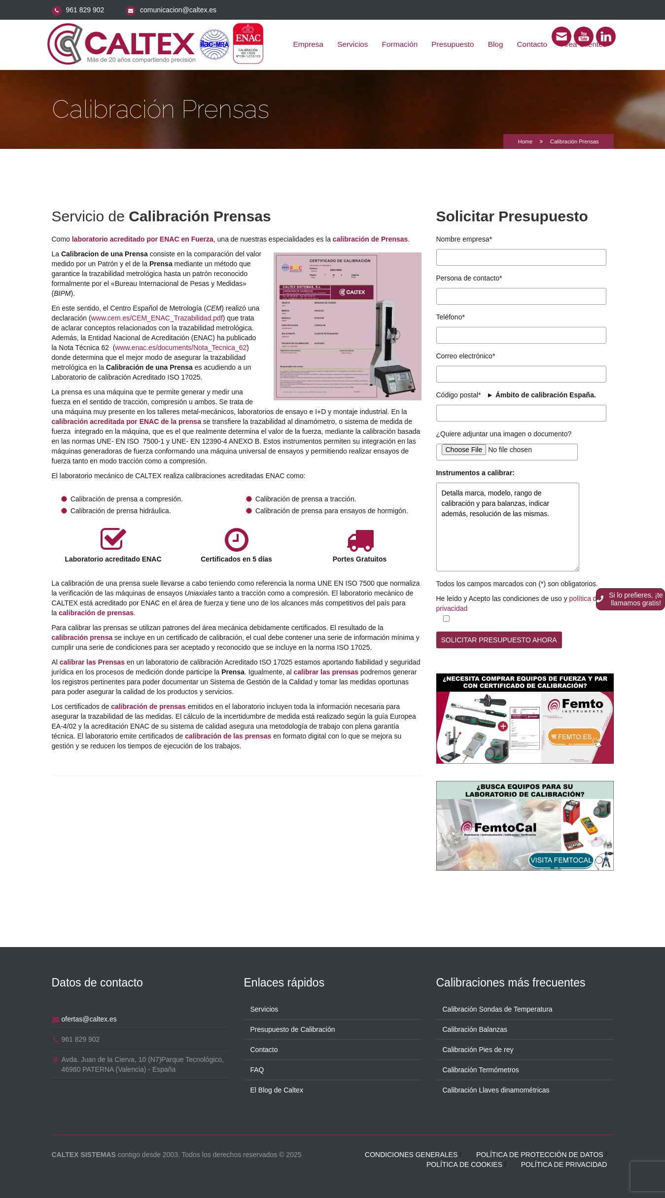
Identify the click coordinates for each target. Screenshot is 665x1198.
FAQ (257, 1069)
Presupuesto (452, 44)
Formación (400, 44)
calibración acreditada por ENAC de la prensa (126, 421)
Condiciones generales (411, 1154)
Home (525, 141)
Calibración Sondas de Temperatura (498, 1008)
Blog (495, 44)
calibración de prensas (96, 613)
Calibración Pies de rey (478, 1049)
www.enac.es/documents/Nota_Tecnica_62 (180, 348)
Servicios (352, 44)
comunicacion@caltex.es (178, 10)
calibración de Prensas (370, 239)
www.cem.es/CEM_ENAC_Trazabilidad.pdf (157, 318)
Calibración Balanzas (475, 1028)
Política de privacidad (564, 1163)
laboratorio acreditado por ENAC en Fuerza (142, 239)
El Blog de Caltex (276, 1089)
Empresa (308, 44)
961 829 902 (85, 10)
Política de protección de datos (539, 1154)
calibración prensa (82, 637)
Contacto (532, 44)
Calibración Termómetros (481, 1069)
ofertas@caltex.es (89, 1018)
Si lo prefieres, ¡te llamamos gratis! (629, 599)
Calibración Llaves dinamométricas (496, 1089)
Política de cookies (464, 1163)
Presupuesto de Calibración (292, 1028)
